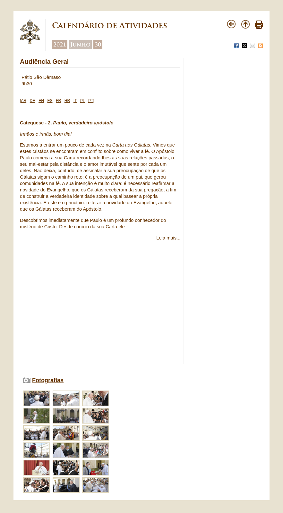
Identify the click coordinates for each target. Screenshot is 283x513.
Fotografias (48, 380)
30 (98, 44)
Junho (80, 44)
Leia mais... (168, 237)
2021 (59, 44)
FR (58, 100)
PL (82, 100)
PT (90, 100)
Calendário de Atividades (109, 25)
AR (23, 100)
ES (49, 100)
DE (32, 100)
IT (75, 100)
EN (41, 100)
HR (67, 100)
